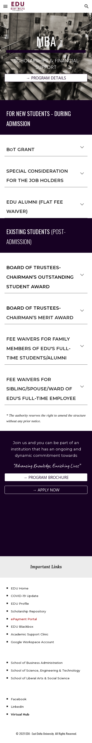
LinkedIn (17, 706)
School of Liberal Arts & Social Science (40, 678)
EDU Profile (20, 603)
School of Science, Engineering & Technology (45, 670)
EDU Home (19, 588)
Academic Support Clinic (29, 634)
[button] (5, 6)
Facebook (18, 699)
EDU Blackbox (22, 626)
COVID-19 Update (24, 596)
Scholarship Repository (28, 611)
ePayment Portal (24, 619)
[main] (46, 52)
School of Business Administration (37, 663)
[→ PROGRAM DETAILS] (46, 77)
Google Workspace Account (32, 642)
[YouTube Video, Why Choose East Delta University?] (46, 528)
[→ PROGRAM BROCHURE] (46, 477)
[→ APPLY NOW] (46, 489)
